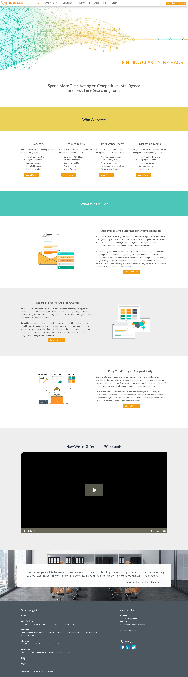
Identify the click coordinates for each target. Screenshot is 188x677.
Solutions (67, 3)
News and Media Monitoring (32, 632)
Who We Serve (51, 3)
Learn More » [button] (31, 175)
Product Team (53, 624)
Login (114, 3)
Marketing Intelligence (74, 632)
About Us (80, 3)
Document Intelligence (54, 632)
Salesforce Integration (29, 635)
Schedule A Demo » (176, 3)
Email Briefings (91, 632)
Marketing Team (39, 624)
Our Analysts (40, 644)
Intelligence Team (68, 624)
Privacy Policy (38, 672)
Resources (94, 3)
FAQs (68, 652)
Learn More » (131, 271)
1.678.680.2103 (138, 631)
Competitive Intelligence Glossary (50, 652)
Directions (62, 644)
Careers (52, 644)
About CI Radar (26, 644)
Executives (25, 624)
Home (37, 3)
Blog (105, 3)
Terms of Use (26, 672)
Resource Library (27, 652)
